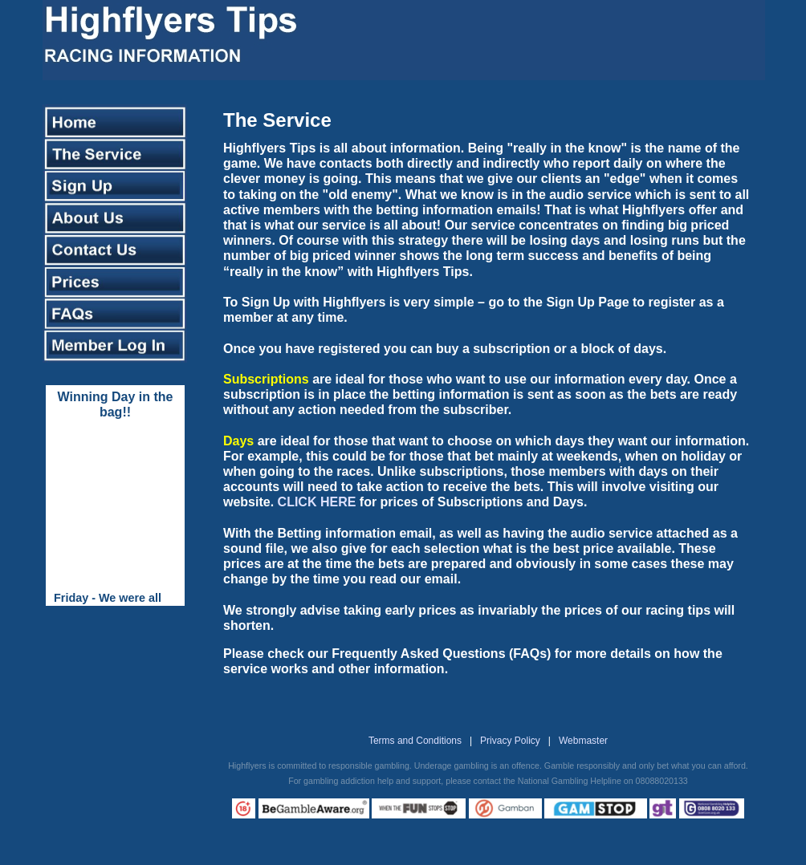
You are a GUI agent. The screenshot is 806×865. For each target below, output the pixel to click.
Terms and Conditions (415, 740)
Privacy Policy (510, 740)
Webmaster (583, 740)
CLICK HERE (317, 502)
